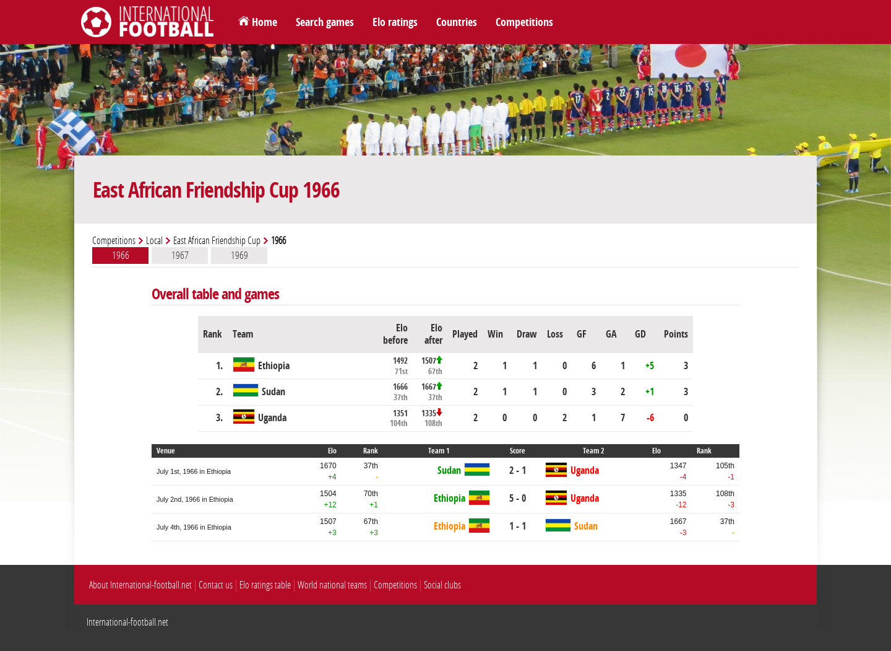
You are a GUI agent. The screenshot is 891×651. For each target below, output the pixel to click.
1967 (180, 255)
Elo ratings (395, 22)
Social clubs (442, 585)
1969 (239, 255)
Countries (456, 22)
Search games (325, 22)
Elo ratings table (265, 585)
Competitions (524, 22)
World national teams (332, 585)
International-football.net (127, 622)
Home (264, 22)
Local (154, 241)
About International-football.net (140, 585)
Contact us (216, 585)
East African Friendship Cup (216, 241)
